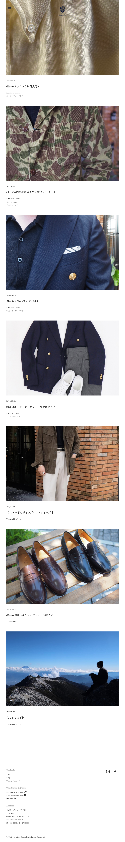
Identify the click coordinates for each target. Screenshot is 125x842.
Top (8, 774)
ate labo (9, 798)
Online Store (11, 781)
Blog (8, 777)
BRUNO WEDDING (15, 795)
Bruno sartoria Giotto (15, 792)
